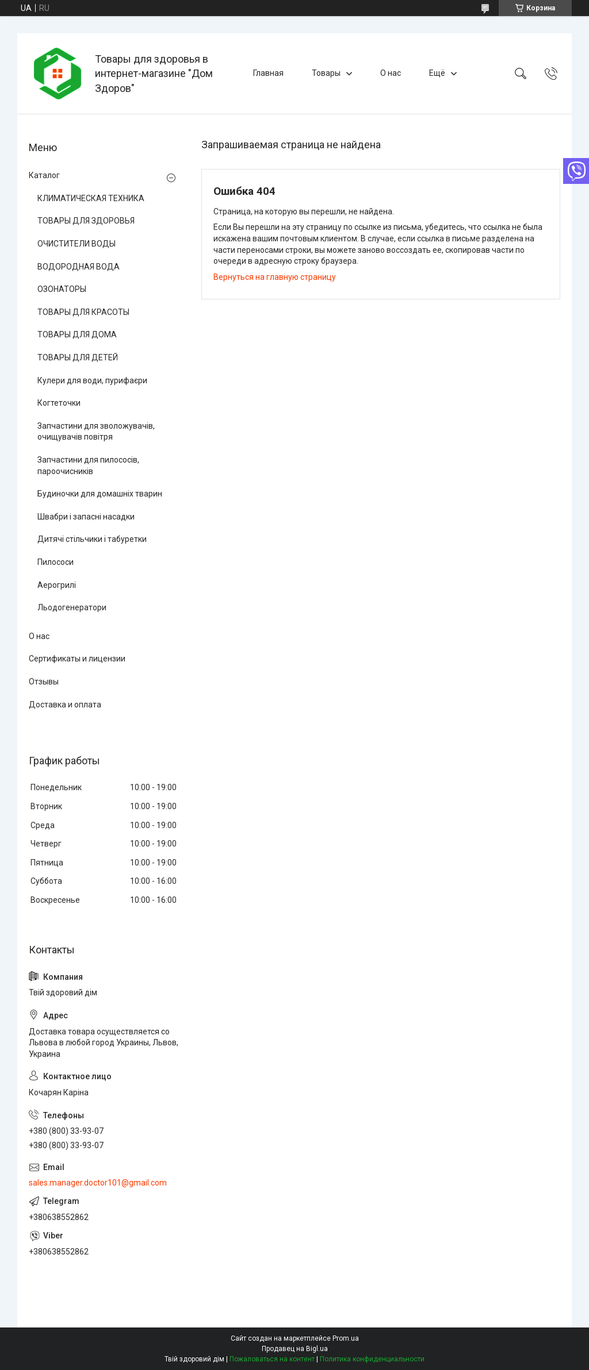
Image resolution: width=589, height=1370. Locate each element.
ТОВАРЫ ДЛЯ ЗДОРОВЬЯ (86, 220)
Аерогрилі (56, 585)
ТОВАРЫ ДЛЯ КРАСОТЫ (83, 312)
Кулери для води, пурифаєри (92, 380)
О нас (390, 73)
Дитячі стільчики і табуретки (92, 539)
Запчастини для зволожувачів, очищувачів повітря (96, 431)
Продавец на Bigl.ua (295, 1349)
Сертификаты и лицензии (77, 658)
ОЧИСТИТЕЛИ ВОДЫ (76, 243)
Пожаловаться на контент (272, 1359)
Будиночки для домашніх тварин (99, 493)
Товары (326, 73)
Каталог (44, 175)
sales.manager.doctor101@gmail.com (98, 1182)
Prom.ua (345, 1338)
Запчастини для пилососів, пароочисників (88, 465)
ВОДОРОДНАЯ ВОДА (78, 266)
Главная (268, 73)
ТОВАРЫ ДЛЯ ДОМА (77, 334)
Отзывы (44, 681)
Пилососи (55, 562)
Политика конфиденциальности (372, 1359)
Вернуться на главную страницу (274, 277)
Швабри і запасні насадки (86, 516)
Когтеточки (59, 402)
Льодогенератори (71, 607)
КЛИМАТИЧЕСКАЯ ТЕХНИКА (90, 198)
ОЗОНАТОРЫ (61, 289)
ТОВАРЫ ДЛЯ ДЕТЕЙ (77, 357)
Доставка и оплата (65, 704)
